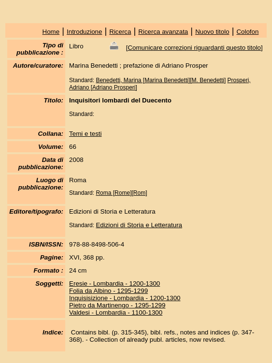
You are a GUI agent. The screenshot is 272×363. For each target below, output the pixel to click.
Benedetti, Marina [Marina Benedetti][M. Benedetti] (161, 80)
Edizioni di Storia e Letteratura (139, 225)
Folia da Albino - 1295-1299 (108, 290)
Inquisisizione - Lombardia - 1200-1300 (124, 298)
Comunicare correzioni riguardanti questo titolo (194, 47)
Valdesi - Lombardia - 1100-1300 (115, 312)
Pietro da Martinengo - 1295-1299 (117, 305)
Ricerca (120, 31)
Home (51, 31)
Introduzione (84, 31)
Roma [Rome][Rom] (121, 192)
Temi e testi (85, 133)
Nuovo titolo (212, 31)
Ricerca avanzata (163, 31)
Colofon (247, 31)
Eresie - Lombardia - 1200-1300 (114, 283)
